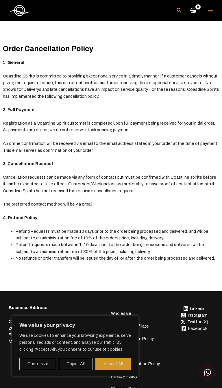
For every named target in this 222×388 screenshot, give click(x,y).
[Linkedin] (194, 309)
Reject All (76, 364)
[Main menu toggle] (210, 10)
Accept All (113, 364)
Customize (37, 364)
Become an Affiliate (130, 315)
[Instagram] (194, 315)
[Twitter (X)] (194, 322)
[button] (179, 11)
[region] (75, 346)
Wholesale (121, 308)
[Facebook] (194, 329)
